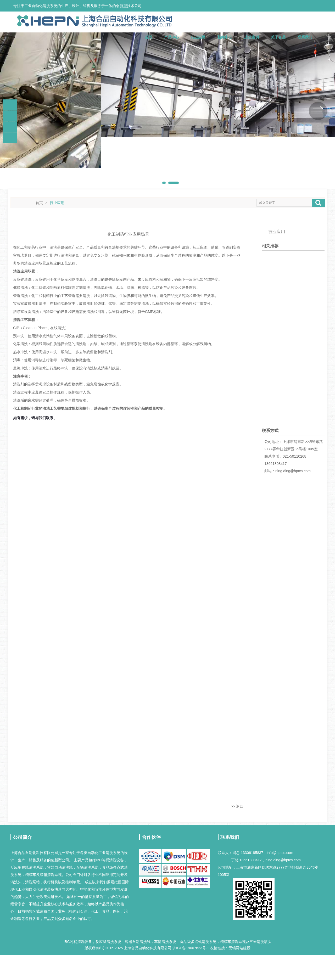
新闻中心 (224, 37)
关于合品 (278, 37)
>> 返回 (237, 806)
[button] (17, 111)
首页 (148, 37)
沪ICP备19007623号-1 (190, 948)
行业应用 (198, 37)
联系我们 (305, 37)
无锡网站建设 (239, 948)
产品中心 (171, 37)
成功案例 (251, 37)
